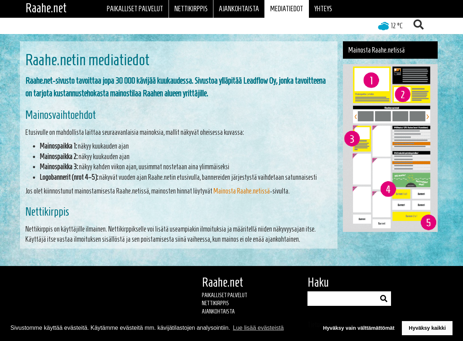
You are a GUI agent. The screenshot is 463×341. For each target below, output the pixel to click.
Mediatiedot (286, 9)
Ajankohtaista (239, 9)
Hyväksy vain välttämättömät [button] (359, 328)
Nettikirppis (191, 9)
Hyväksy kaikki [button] (427, 328)
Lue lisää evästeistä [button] (258, 328)
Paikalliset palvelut (135, 9)
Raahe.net (46, 8)
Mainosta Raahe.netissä (241, 191)
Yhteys (323, 9)
